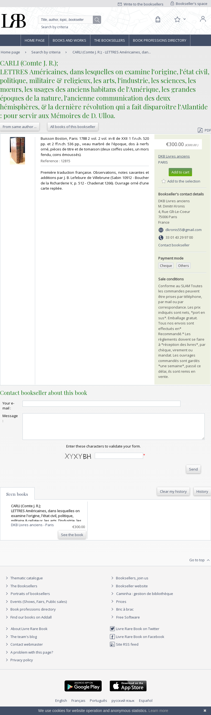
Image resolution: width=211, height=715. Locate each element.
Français (78, 705)
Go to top (200, 565)
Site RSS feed (124, 649)
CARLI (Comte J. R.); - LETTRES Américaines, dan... (112, 52)
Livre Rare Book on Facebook (137, 641)
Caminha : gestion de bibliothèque (144, 598)
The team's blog (20, 641)
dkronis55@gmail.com (183, 229)
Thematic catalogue (23, 583)
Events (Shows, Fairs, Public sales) (35, 606)
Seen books (17, 499)
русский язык (123, 705)
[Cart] (158, 19)
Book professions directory (159, 40)
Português (98, 705)
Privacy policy (18, 665)
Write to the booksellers (140, 4)
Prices (121, 606)
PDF (204, 130)
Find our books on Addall (28, 622)
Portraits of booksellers (30, 598)
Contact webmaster (23, 649)
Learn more (158, 710)
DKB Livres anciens (174, 156)
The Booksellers (109, 40)
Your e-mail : (8, 406)
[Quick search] (69, 20)
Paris (163, 162)
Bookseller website (129, 591)
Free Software (128, 622)
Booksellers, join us (129, 583)
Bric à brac (125, 614)
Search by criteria (54, 27)
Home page (35, 40)
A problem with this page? (28, 657)
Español (145, 705)
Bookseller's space (189, 3)
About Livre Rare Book (29, 633)
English (61, 705)
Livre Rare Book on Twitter (134, 633)
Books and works (69, 40)
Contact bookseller (174, 245)
